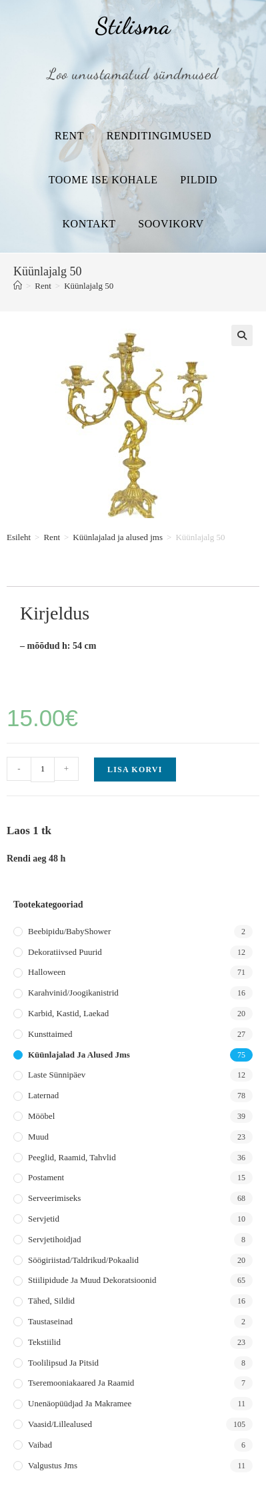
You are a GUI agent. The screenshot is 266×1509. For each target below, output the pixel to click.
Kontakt (88, 223)
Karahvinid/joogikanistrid (73, 993)
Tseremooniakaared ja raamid (81, 1383)
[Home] (17, 286)
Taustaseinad (50, 1321)
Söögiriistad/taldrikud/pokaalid (83, 1260)
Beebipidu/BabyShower (69, 931)
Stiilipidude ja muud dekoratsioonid (92, 1280)
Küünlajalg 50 (88, 286)
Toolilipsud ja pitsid (63, 1363)
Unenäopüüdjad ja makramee (79, 1403)
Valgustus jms (52, 1465)
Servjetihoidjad (54, 1239)
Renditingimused (159, 135)
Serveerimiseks (54, 1198)
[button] (242, 335)
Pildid (198, 179)
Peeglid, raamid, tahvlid (72, 1157)
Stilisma (132, 26)
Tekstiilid (44, 1342)
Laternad (43, 1095)
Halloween (46, 972)
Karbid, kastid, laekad (68, 1013)
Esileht (19, 537)
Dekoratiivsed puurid (65, 952)
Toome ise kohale (103, 179)
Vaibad (40, 1445)
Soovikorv (170, 223)
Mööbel (41, 1116)
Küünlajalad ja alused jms (118, 537)
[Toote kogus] (43, 769)
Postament (46, 1177)
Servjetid (43, 1219)
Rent (69, 135)
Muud (38, 1137)
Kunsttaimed (50, 1034)
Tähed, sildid (51, 1301)
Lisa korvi (135, 769)
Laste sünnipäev (56, 1075)
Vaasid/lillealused (60, 1424)
